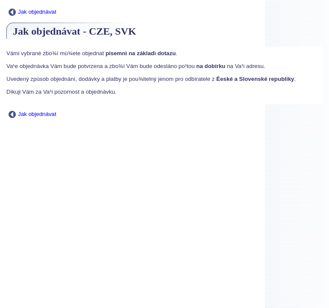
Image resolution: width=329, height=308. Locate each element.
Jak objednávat (32, 12)
